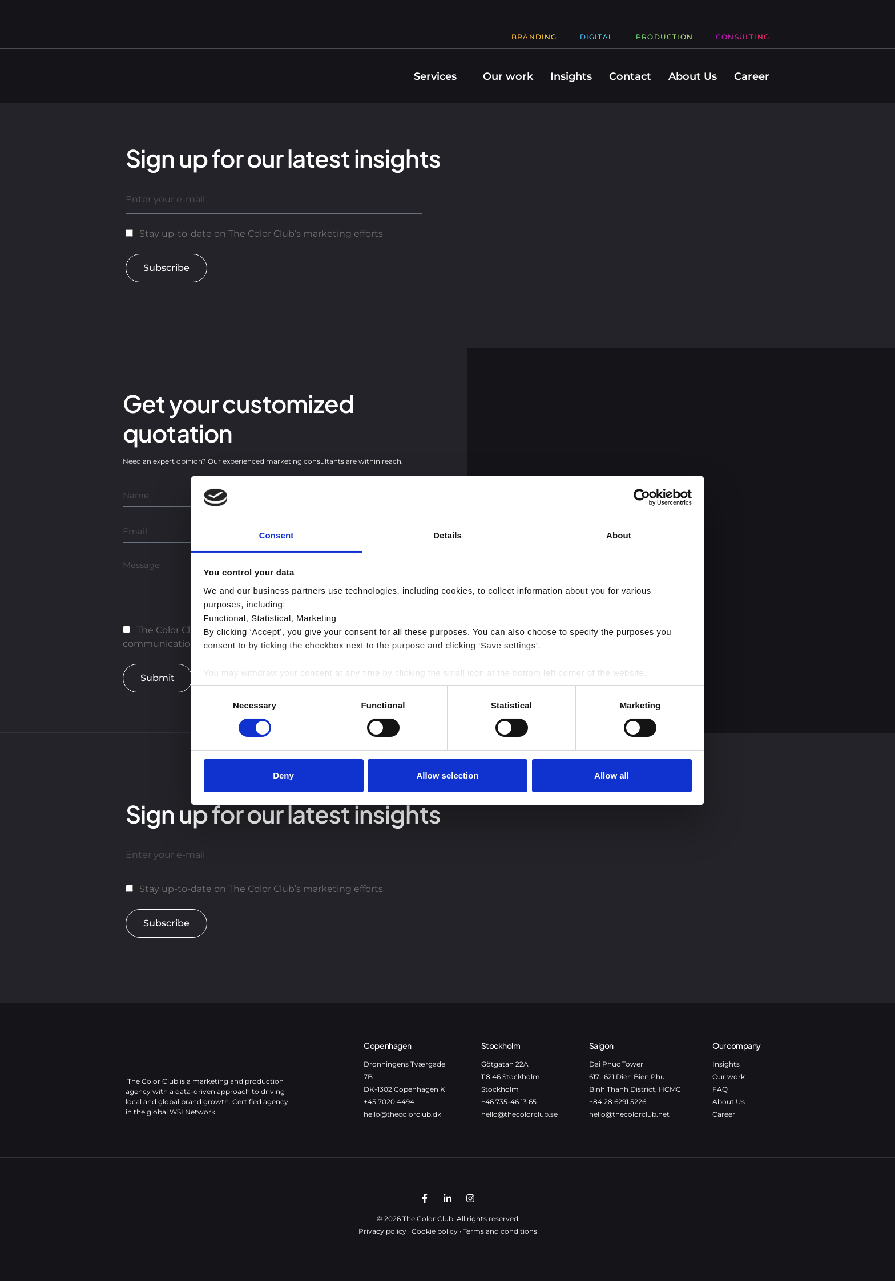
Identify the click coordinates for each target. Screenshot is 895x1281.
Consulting (742, 37)
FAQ (720, 1089)
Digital (596, 37)
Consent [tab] (276, 535)
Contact (630, 76)
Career (751, 76)
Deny (283, 775)
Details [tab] (447, 535)
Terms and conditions (500, 1231)
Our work (508, 76)
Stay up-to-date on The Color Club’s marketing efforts (261, 233)
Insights (571, 76)
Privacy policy (382, 1231)
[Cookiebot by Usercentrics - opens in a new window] (642, 497)
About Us (692, 76)
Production (664, 37)
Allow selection (447, 775)
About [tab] (618, 535)
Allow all (611, 775)
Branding (534, 37)
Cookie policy (435, 1231)
